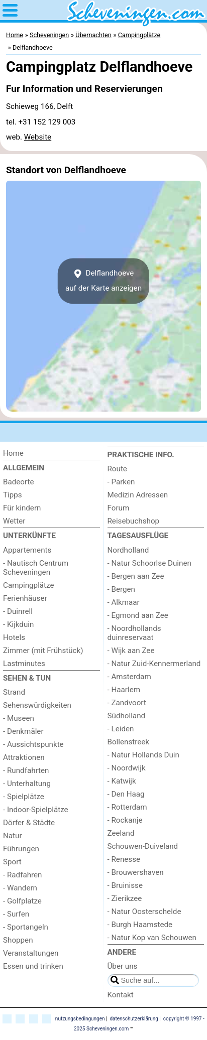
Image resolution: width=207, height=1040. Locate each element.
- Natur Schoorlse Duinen (149, 563)
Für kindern (22, 507)
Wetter (14, 521)
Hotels (14, 637)
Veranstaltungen (30, 953)
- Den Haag (126, 794)
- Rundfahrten (26, 770)
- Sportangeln (25, 927)
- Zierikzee (125, 898)
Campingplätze (28, 585)
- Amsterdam (129, 676)
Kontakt (121, 994)
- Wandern (20, 887)
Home (13, 453)
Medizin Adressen (138, 494)
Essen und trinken (33, 966)
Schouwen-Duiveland (143, 846)
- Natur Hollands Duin (143, 754)
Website (37, 137)
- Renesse (124, 859)
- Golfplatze (22, 900)
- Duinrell (18, 611)
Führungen (21, 848)
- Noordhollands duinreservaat (134, 633)
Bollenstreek (129, 741)
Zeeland (121, 833)
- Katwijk (122, 781)
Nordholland (128, 550)
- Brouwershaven (136, 872)
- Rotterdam (127, 807)
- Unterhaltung (27, 783)
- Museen (18, 718)
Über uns (123, 966)
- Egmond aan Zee (138, 615)
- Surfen (16, 914)
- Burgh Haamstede (140, 924)
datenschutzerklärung (134, 1018)
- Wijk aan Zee (131, 650)
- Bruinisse (125, 885)
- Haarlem (124, 689)
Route (117, 468)
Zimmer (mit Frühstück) (43, 650)
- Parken (121, 481)
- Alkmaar (124, 602)
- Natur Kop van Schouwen (152, 937)
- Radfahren (22, 874)
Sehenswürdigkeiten (37, 705)
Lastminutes (24, 663)
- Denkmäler (23, 731)
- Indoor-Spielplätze (35, 809)
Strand (14, 692)
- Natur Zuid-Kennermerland (154, 663)
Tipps (12, 494)
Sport (12, 861)
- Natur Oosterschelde (144, 911)
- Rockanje (125, 820)
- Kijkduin (18, 624)
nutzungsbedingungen (80, 1018)
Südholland (127, 715)
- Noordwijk (127, 767)
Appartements (27, 550)
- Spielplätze (23, 796)
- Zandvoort (127, 702)
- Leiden (121, 728)
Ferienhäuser (25, 598)
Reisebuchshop (134, 521)
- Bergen (121, 589)
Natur (12, 835)
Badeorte (18, 481)
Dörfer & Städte (29, 822)
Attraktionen (24, 757)
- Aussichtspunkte (33, 744)
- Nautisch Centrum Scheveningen (35, 568)
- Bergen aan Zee (136, 576)
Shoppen (18, 940)
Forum (119, 507)
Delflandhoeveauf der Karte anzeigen (103, 281)
